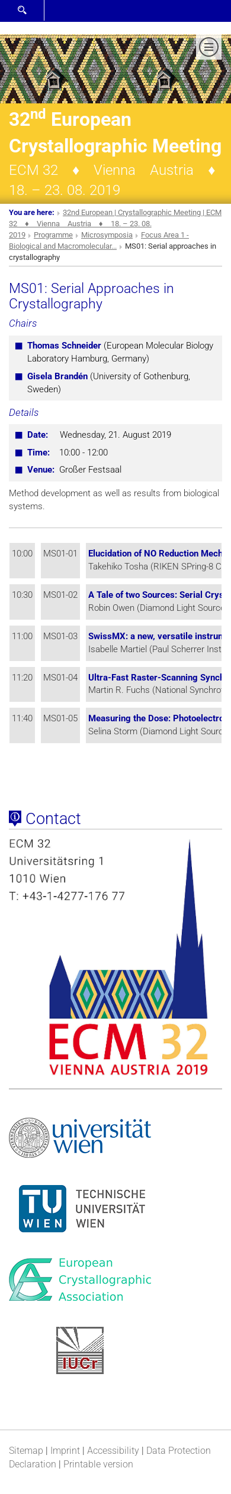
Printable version (98, 1464)
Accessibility (113, 1450)
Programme (53, 234)
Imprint (65, 1450)
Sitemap (26, 1450)
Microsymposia (107, 234)
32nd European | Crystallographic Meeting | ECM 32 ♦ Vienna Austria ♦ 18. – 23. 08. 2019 (115, 223)
